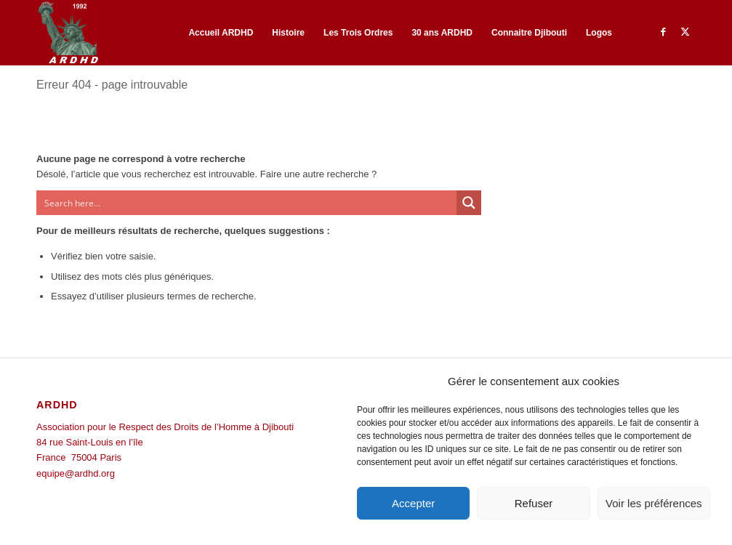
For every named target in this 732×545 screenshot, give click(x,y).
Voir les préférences (654, 503)
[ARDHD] (67, 33)
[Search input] (247, 203)
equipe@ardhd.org (75, 473)
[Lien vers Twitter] (685, 32)
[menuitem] (220, 33)
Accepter (413, 503)
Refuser (534, 503)
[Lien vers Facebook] (663, 32)
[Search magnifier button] (469, 202)
